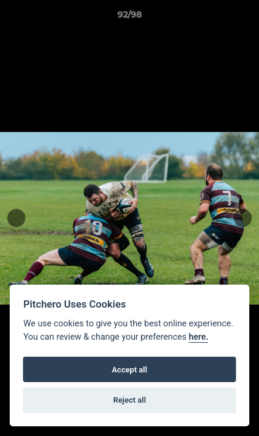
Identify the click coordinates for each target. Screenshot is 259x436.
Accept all (129, 369)
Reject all (129, 400)
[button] (244, 17)
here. (199, 337)
